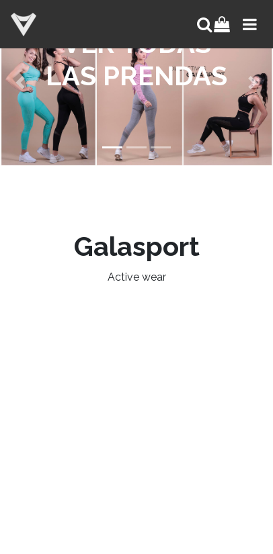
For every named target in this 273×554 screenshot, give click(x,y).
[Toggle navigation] (248, 24)
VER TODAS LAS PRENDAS (136, 59)
